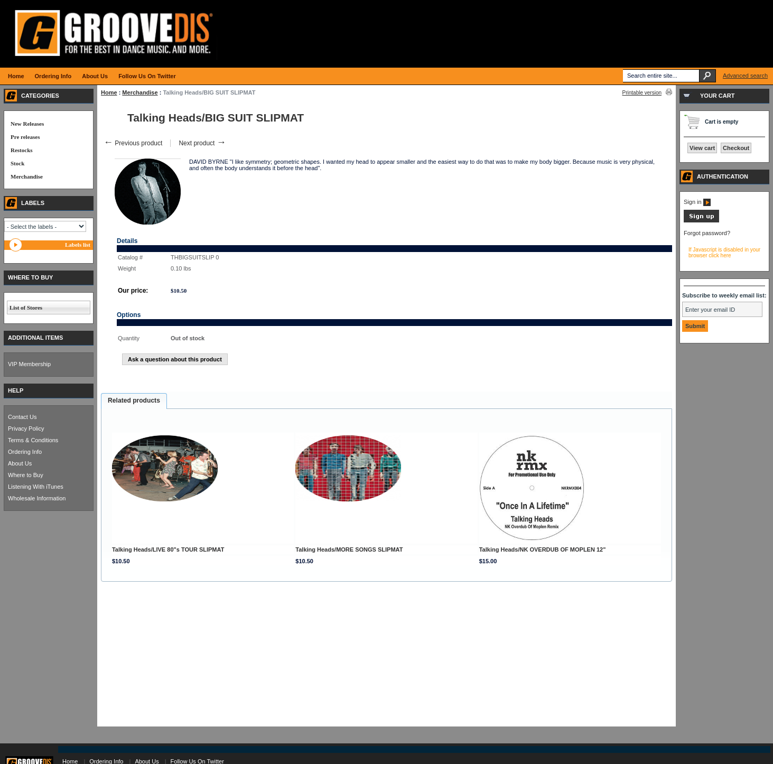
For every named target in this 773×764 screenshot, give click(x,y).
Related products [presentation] (134, 400)
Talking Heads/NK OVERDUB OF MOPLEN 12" (542, 549)
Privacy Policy (26, 428)
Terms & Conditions (33, 440)
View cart (702, 148)
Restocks (22, 150)
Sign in (697, 202)
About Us (20, 463)
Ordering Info (25, 452)
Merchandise (139, 92)
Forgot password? (707, 233)
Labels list (77, 244)
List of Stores (26, 307)
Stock (17, 163)
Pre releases (25, 137)
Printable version (642, 93)
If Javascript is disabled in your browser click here (724, 252)
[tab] (134, 401)
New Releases (27, 123)
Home (109, 92)
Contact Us (22, 417)
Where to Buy (25, 475)
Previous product (133, 143)
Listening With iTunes (35, 486)
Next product (202, 143)
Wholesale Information (37, 498)
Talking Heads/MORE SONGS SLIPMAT (349, 549)
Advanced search (745, 75)
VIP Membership (29, 364)
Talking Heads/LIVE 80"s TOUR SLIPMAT (168, 549)
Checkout (736, 148)
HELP (15, 390)
